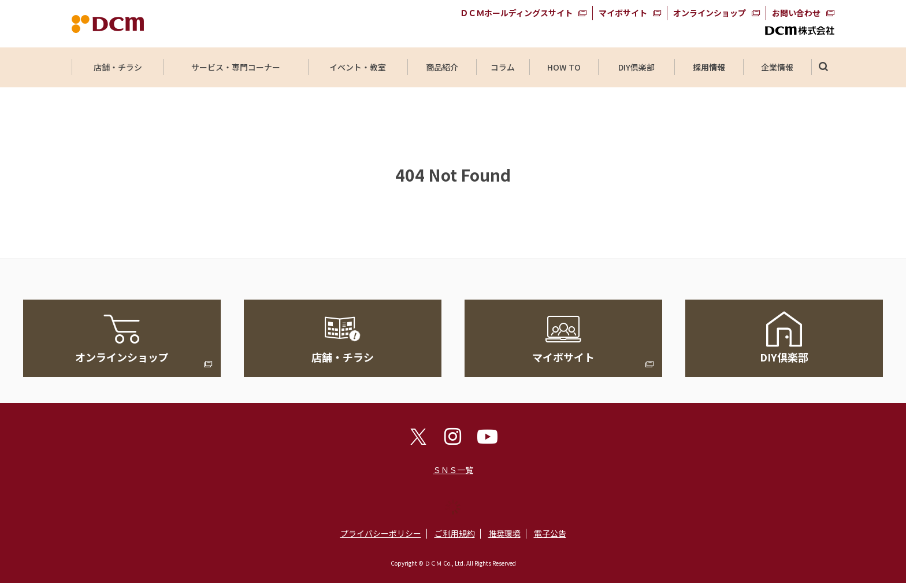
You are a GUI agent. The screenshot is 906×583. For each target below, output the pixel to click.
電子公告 (550, 533)
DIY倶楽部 (636, 67)
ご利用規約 (455, 533)
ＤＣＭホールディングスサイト (516, 13)
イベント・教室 (357, 67)
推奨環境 (504, 533)
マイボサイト (623, 13)
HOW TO (563, 67)
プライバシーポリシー (380, 533)
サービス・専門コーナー (235, 67)
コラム (503, 67)
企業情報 (777, 67)
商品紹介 (442, 67)
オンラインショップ (709, 13)
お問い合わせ (796, 13)
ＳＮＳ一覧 (453, 469)
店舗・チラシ (118, 67)
